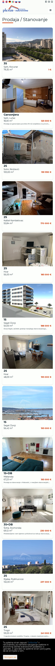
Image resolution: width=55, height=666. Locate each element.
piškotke (32, 642)
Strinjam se (10, 657)
